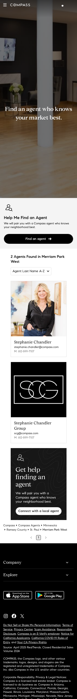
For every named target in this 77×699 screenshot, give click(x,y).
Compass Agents (29, 525)
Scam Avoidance (44, 629)
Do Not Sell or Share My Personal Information (32, 625)
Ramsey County (17, 529)
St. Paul (34, 529)
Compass (9, 525)
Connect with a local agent (38, 511)
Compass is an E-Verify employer (38, 633)
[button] (5, 5)
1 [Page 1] (38, 537)
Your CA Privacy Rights (32, 642)
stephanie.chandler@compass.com (36, 347)
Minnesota (50, 525)
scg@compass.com (26, 433)
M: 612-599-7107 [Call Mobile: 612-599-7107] (24, 351)
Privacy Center (23, 629)
